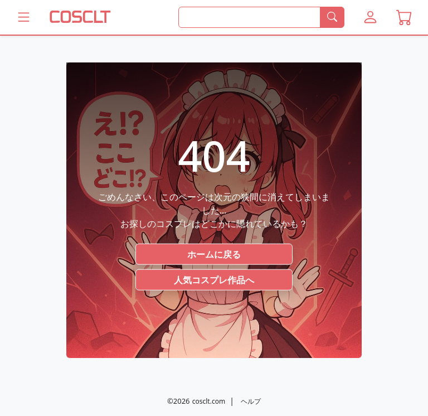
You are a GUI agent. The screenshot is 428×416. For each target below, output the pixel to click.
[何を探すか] (249, 17)
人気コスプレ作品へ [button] (214, 279)
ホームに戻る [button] (214, 254)
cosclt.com (208, 401)
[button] (370, 17)
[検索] (332, 17)
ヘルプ (251, 401)
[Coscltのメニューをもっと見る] (24, 18)
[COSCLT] (80, 17)
